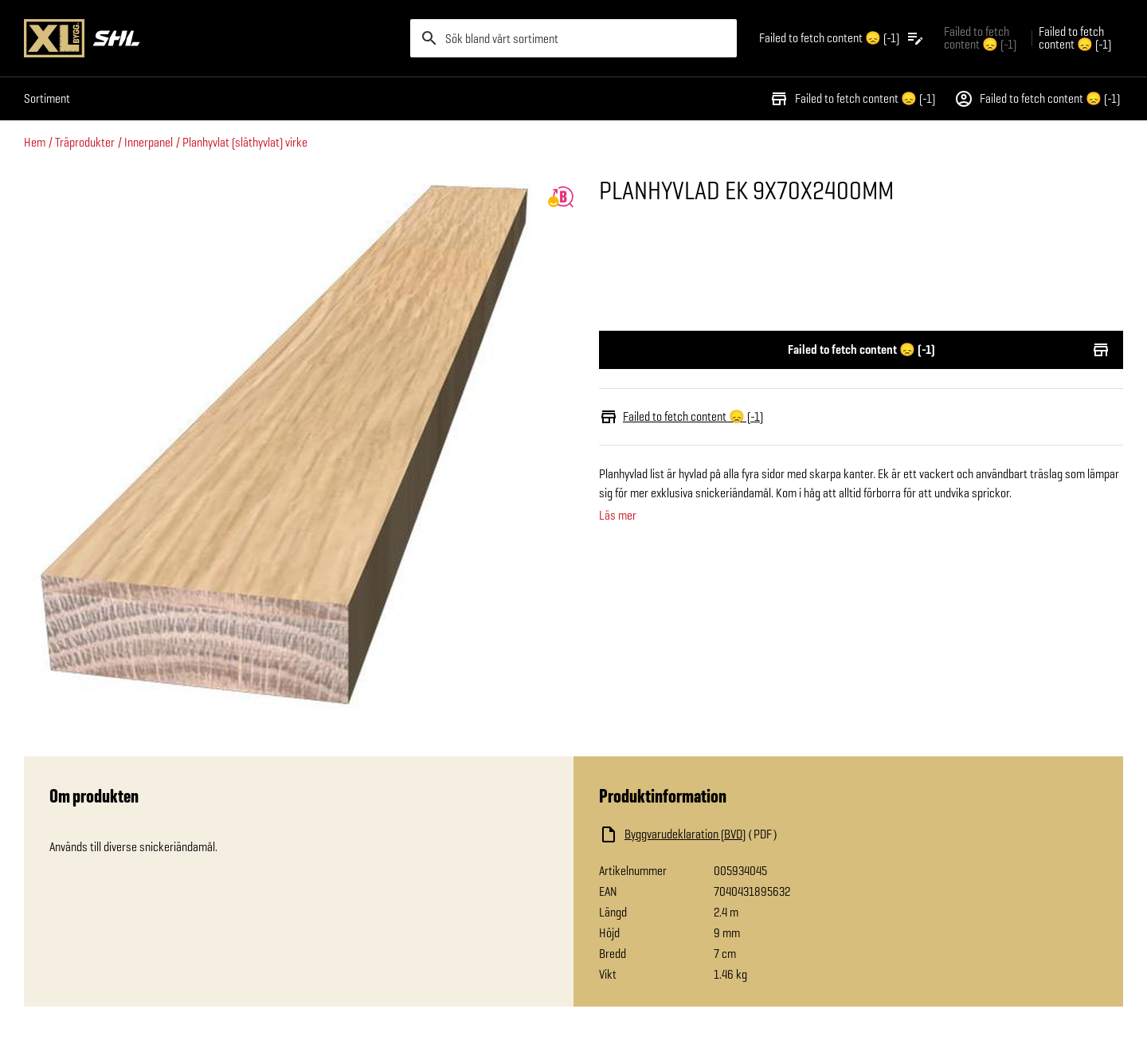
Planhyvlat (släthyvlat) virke (244, 142)
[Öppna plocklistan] (842, 38)
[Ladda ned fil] (758, 834)
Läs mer (617, 515)
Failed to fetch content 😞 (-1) (852, 98)
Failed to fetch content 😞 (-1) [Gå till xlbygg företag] (980, 38)
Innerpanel (148, 142)
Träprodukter (85, 142)
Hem (34, 142)
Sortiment (47, 98)
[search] (573, 38)
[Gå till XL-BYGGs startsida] (210, 38)
